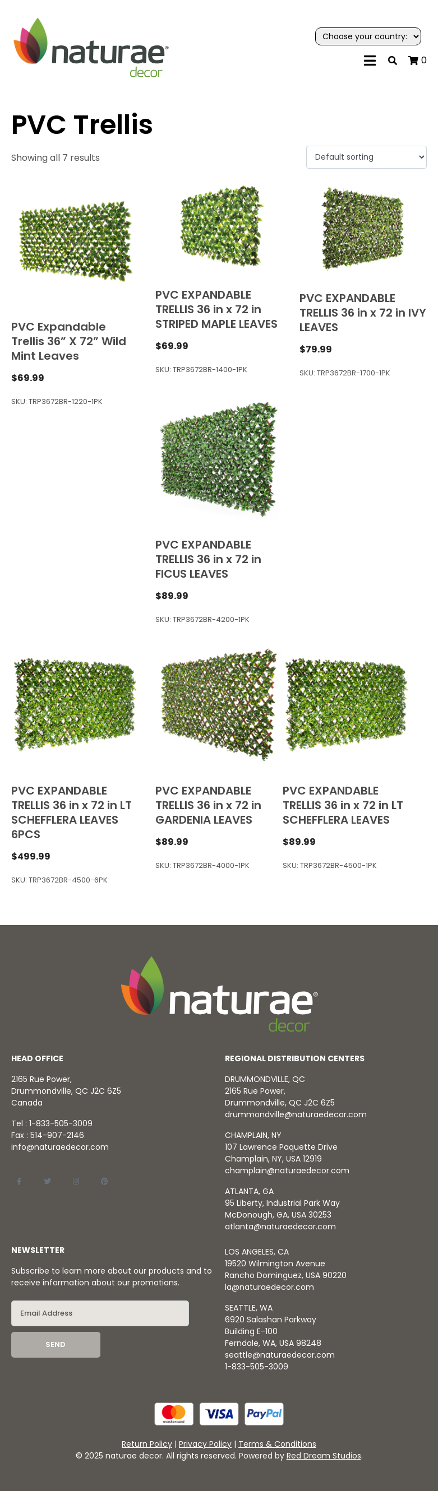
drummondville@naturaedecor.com (296, 1114)
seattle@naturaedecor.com (280, 1354)
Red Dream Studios (324, 1455)
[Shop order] (366, 157)
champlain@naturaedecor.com (287, 1170)
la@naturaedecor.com (269, 1287)
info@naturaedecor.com (60, 1147)
